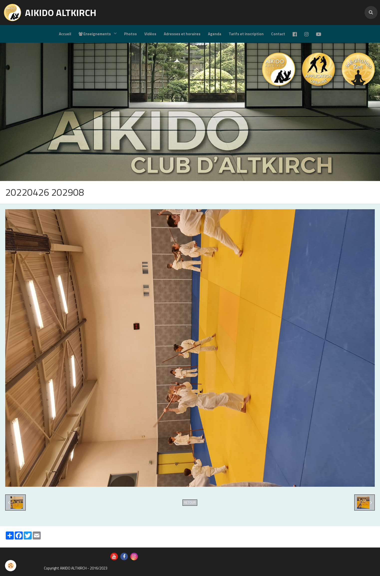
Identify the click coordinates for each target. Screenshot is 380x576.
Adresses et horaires (182, 34)
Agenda (214, 34)
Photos (130, 34)
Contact (278, 34)
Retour (190, 502)
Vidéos (150, 34)
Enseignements (95, 34)
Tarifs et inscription (246, 34)
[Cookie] (10, 565)
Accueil (65, 34)
